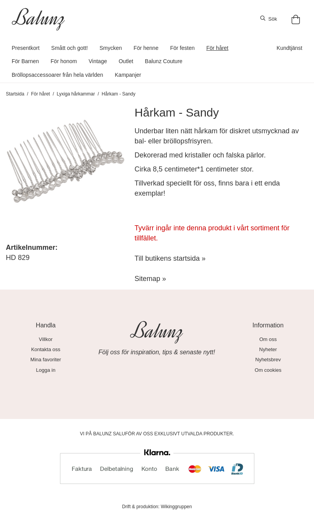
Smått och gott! (69, 48)
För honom (64, 61)
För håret (217, 48)
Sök (268, 19)
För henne (145, 48)
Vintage (98, 61)
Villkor (46, 339)
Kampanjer (128, 75)
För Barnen (25, 61)
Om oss (268, 339)
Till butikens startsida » (170, 258)
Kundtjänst (289, 48)
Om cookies (268, 370)
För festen (182, 48)
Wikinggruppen (176, 506)
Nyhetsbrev (268, 359)
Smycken (111, 48)
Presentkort (26, 48)
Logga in (46, 370)
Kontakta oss (45, 349)
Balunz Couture (163, 61)
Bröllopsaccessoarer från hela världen (57, 75)
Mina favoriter (45, 359)
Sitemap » (150, 279)
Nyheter (268, 349)
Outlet (126, 61)
